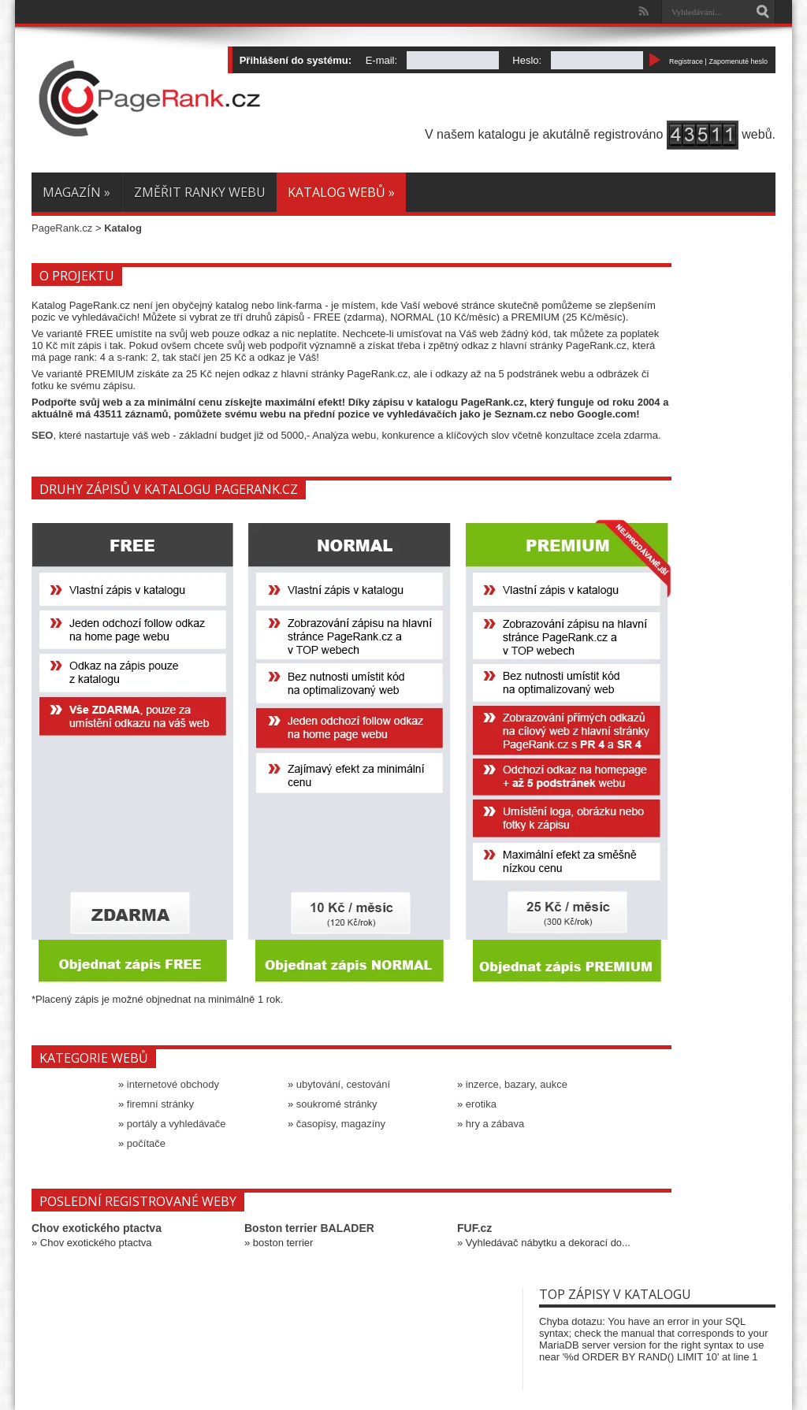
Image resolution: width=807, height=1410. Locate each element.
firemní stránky (160, 1104)
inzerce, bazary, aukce (516, 1084)
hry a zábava (495, 1124)
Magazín (76, 192)
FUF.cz (474, 1228)
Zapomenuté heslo (738, 61)
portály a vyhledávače (176, 1124)
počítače (146, 1143)
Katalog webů (341, 192)
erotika (481, 1104)
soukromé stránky (336, 1104)
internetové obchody (173, 1084)
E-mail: (381, 60)
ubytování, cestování (343, 1084)
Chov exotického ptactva (97, 1228)
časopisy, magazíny (340, 1124)
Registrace (686, 61)
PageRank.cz (62, 228)
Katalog (123, 228)
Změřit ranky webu (200, 192)
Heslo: (526, 60)
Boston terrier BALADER (309, 1228)
